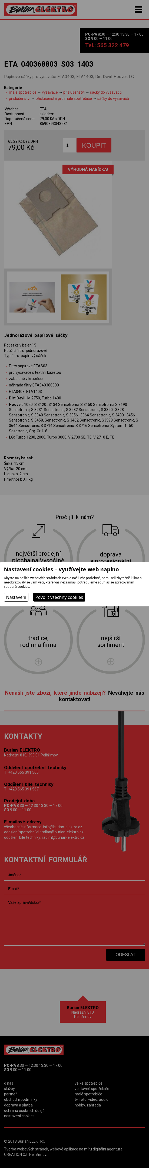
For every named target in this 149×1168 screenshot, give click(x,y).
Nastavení (16, 597)
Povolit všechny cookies (59, 597)
